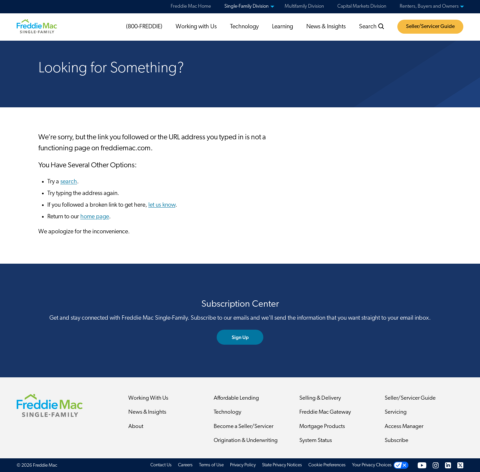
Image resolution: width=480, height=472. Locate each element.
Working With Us (148, 398)
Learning (282, 27)
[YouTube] (422, 465)
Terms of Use (211, 465)
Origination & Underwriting (246, 440)
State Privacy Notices (282, 465)
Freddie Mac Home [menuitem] (191, 6)
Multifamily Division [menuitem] (304, 6)
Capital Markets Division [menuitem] (361, 6)
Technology (244, 27)
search (68, 182)
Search (371, 26)
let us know (161, 205)
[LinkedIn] (448, 465)
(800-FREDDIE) (144, 27)
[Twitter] (460, 465)
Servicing (396, 412)
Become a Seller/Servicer (243, 426)
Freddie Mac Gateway (325, 412)
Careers (185, 465)
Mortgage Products (322, 426)
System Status (315, 440)
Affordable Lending (236, 398)
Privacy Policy (243, 465)
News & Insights (326, 27)
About (135, 426)
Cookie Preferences (327, 465)
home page (94, 217)
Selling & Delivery (320, 398)
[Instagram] (435, 465)
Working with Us (196, 27)
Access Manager (404, 426)
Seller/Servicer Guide (430, 26)
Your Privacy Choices (372, 465)
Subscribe (396, 440)
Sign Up (240, 337)
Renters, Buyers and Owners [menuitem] (429, 6)
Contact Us (161, 465)
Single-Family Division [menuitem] (246, 6)
